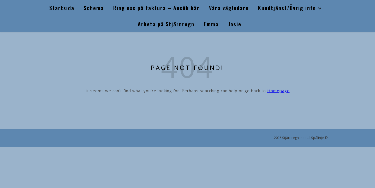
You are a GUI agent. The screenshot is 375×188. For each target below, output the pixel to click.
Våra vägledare (229, 8)
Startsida (61, 8)
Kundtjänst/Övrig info (287, 8)
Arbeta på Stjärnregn (166, 24)
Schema (94, 8)
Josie (234, 24)
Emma (211, 24)
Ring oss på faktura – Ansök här (156, 8)
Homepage (278, 90)
